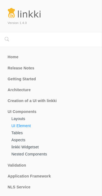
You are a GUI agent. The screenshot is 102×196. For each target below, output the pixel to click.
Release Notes (21, 68)
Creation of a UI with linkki (32, 101)
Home (13, 57)
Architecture (19, 90)
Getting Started (22, 79)
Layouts (18, 119)
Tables (17, 133)
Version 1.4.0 (17, 22)
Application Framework (29, 176)
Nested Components (29, 154)
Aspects (18, 140)
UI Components (22, 111)
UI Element (21, 126)
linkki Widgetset (25, 147)
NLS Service (19, 187)
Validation (17, 165)
